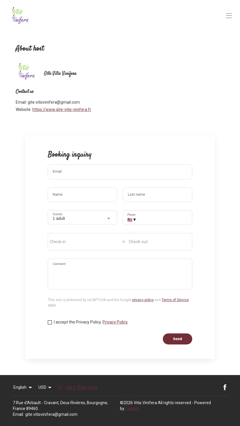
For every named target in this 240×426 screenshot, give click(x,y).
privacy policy (143, 300)
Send (177, 339)
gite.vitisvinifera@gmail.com (51, 414)
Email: (18, 414)
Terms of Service (175, 300)
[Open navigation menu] (229, 15)
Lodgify (132, 408)
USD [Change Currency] (45, 387)
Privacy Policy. (115, 322)
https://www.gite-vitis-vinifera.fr (61, 109)
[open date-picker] (120, 241)
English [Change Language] (23, 387)
